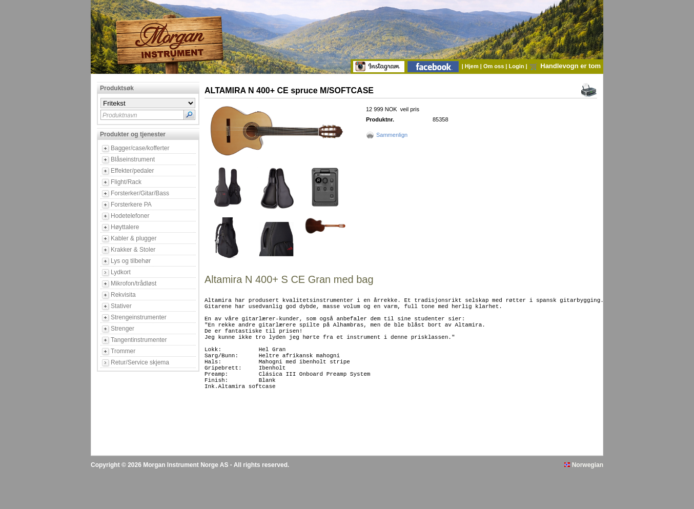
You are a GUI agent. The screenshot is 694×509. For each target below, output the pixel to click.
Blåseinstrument (133, 159)
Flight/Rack (126, 182)
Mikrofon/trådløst (133, 283)
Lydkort (121, 272)
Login (517, 66)
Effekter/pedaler (132, 170)
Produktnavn (120, 115)
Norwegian (583, 500)
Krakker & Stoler (133, 249)
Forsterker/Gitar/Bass (140, 193)
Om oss (494, 66)
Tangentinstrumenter (139, 339)
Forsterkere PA (131, 204)
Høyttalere (125, 227)
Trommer (123, 351)
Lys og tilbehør (131, 260)
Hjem (472, 66)
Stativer (121, 306)
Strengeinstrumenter (139, 317)
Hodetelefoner (130, 215)
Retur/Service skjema (140, 362)
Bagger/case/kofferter (140, 148)
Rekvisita (123, 294)
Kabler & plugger (133, 238)
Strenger (122, 328)
